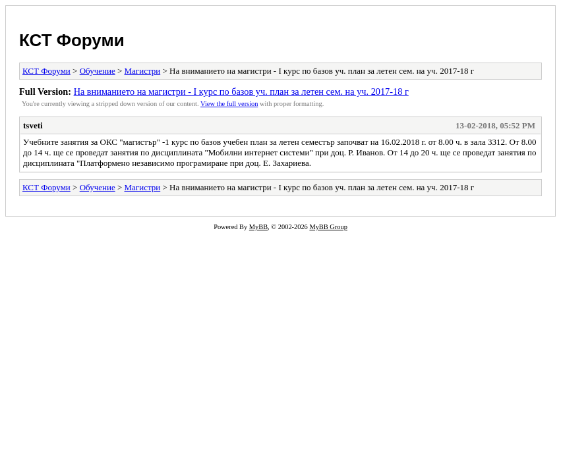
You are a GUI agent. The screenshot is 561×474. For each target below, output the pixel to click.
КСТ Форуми (72, 40)
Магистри (143, 71)
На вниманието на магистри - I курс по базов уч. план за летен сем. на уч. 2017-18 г (241, 91)
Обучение (97, 71)
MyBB (258, 226)
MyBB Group (328, 226)
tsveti (33, 125)
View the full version (229, 103)
